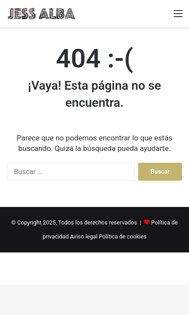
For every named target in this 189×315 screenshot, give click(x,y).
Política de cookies (123, 236)
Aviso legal (84, 236)
